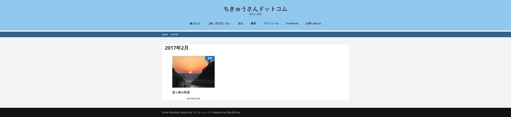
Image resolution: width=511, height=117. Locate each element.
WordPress (234, 112)
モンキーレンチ (202, 112)
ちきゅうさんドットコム (256, 8)
